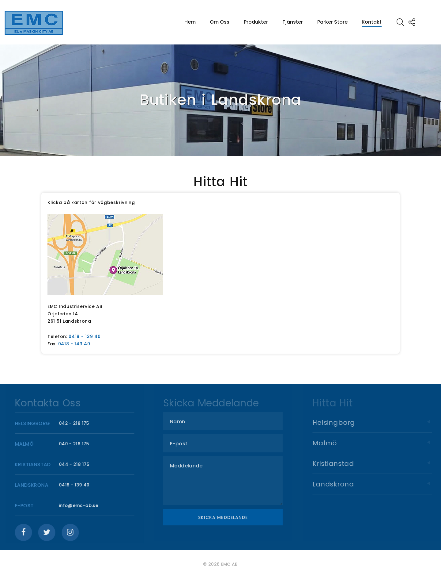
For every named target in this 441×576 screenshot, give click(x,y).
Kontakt (372, 22)
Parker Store (332, 22)
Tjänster (292, 22)
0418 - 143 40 (74, 344)
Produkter (256, 22)
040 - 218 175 (77, 444)
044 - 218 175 (77, 464)
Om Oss (219, 22)
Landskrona (378, 484)
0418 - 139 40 (84, 336)
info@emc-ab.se (81, 505)
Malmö (378, 443)
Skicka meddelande (227, 517)
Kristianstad (378, 463)
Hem (190, 22)
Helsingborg (378, 422)
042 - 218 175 (77, 423)
